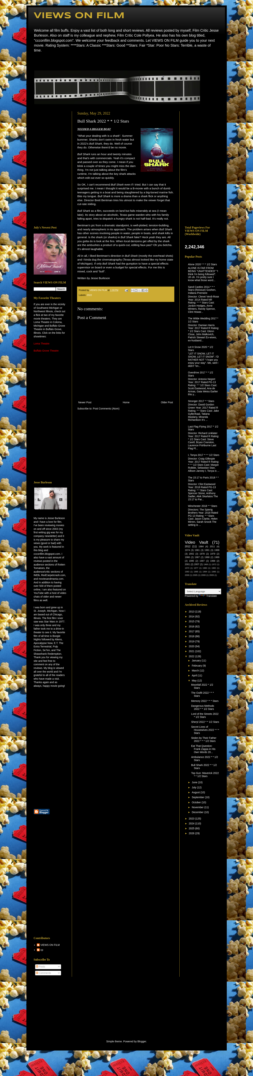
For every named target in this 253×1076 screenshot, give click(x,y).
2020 (192, 646)
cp (41, 949)
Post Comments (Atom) (106, 408)
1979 (212, 554)
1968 (205, 564)
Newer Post (84, 402)
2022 (89, 295)
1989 (216, 557)
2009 (211, 575)
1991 (207, 550)
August (196, 792)
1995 (191, 561)
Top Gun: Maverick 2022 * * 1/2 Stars (205, 775)
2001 (187, 564)
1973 (187, 568)
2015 (192, 621)
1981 (197, 550)
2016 (192, 626)
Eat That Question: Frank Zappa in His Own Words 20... (203, 749)
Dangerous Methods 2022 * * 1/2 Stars (202, 707)
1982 (213, 568)
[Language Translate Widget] (203, 591)
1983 (187, 572)
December (198, 812)
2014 (192, 616)
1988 (207, 557)
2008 (203, 575)
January (197, 660)
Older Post (167, 402)
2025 (192, 828)
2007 (196, 564)
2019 (192, 641)
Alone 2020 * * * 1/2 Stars (202, 264)
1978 (202, 554)
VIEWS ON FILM (79, 16)
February (197, 665)
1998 (212, 561)
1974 (187, 550)
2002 (191, 554)
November (198, 807)
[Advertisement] (50, 165)
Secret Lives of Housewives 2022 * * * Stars (205, 729)
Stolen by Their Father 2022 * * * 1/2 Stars (203, 739)
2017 (192, 631)
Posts (40, 966)
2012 (188, 546)
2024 (192, 823)
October (197, 802)
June (195, 782)
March (196, 670)
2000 (187, 575)
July (194, 787)
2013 (192, 611)
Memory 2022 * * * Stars (204, 700)
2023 (192, 818)
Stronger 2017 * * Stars (201, 401)
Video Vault (196, 542)
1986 (187, 557)
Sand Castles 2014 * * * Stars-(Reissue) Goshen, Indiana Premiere (202, 290)
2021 (192, 651)
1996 (213, 572)
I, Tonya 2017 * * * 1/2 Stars (203, 455)
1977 (196, 568)
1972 (214, 564)
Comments (43, 972)
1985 (196, 572)
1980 (205, 568)
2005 (195, 575)
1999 (216, 550)
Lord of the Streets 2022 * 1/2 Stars (204, 715)
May (194, 680)
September (198, 797)
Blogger (141, 1041)
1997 (202, 561)
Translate (208, 595)
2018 (192, 636)
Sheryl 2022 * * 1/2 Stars (205, 721)
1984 (201, 546)
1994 (205, 572)
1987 (197, 557)
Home (34, 60)
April (195, 675)
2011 (212, 546)
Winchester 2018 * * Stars (202, 506)
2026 (192, 833)
